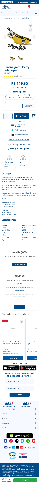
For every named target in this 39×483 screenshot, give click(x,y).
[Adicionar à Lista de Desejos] (30, 26)
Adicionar (32, 116)
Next (33, 36)
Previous (5, 36)
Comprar (21, 116)
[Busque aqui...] (17, 13)
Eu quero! (20, 395)
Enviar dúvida (19, 307)
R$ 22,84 (23, 87)
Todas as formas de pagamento (19, 140)
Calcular (28, 106)
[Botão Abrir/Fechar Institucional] (35, 409)
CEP (6, 102)
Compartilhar (30, 30)
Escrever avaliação (19, 264)
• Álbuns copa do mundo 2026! (27, 2)
